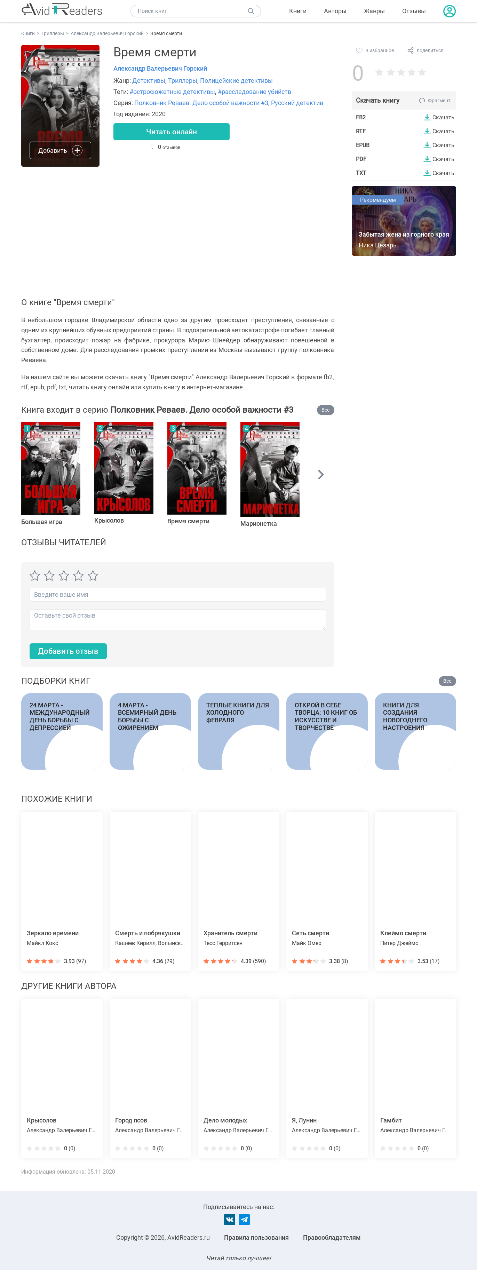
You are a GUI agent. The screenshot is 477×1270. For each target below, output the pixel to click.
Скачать (443, 117)
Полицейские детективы (236, 80)
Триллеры (182, 80)
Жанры (374, 11)
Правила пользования (256, 1237)
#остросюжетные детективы (172, 91)
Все (325, 410)
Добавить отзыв (68, 651)
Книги (298, 11)
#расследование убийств (254, 91)
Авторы (335, 11)
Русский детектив (297, 102)
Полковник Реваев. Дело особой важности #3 (201, 102)
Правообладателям (332, 1237)
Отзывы (414, 11)
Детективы (148, 80)
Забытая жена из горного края (404, 234)
